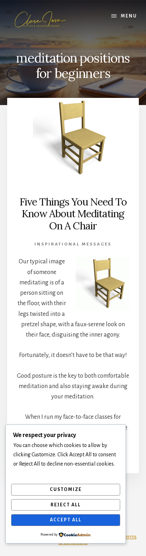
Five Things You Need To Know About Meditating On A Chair (73, 213)
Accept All (65, 519)
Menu (129, 16)
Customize (66, 489)
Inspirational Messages (73, 244)
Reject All (66, 504)
